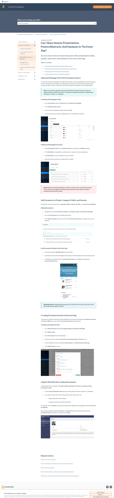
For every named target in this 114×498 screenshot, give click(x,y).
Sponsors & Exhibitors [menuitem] (24, 72)
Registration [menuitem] (21, 79)
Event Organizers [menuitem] (23, 42)
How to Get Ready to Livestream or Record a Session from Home (57, 463)
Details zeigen (7, 494)
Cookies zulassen (100, 485)
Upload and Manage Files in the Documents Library (58, 66)
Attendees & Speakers (42, 34)
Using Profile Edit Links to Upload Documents (57, 74)
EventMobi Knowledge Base (16, 7)
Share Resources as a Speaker (58, 34)
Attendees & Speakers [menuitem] (24, 45)
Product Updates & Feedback (102, 7)
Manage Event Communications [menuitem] (24, 63)
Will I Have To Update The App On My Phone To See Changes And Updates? (60, 475)
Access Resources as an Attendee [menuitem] (26, 52)
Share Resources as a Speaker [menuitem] (26, 58)
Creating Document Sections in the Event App (57, 71)
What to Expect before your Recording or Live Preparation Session (57, 471)
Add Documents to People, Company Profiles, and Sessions (60, 68)
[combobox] (55, 23)
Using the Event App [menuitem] (25, 48)
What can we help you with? (28, 20)
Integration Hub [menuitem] (22, 76)
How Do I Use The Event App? (48, 459)
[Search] (95, 23)
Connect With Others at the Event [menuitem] (27, 68)
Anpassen (101, 487)
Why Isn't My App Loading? (47, 467)
